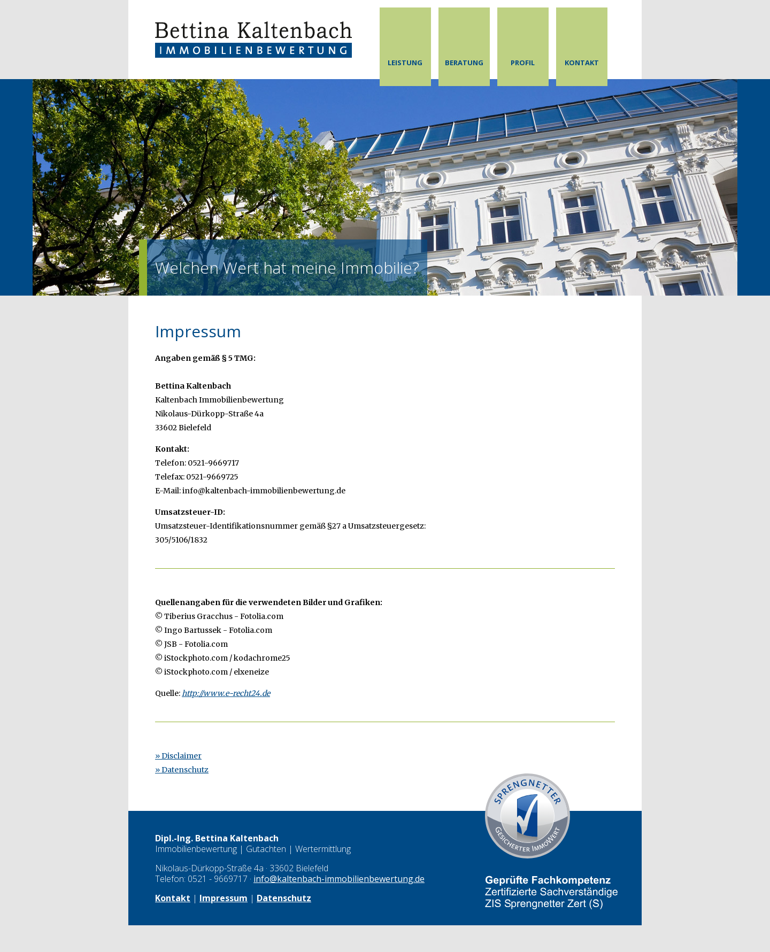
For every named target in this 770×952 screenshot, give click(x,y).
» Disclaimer (178, 756)
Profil (523, 62)
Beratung (464, 62)
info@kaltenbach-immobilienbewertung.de (339, 879)
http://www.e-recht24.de (226, 693)
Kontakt (582, 62)
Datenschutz (284, 898)
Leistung (405, 62)
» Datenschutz (182, 770)
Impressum (223, 898)
